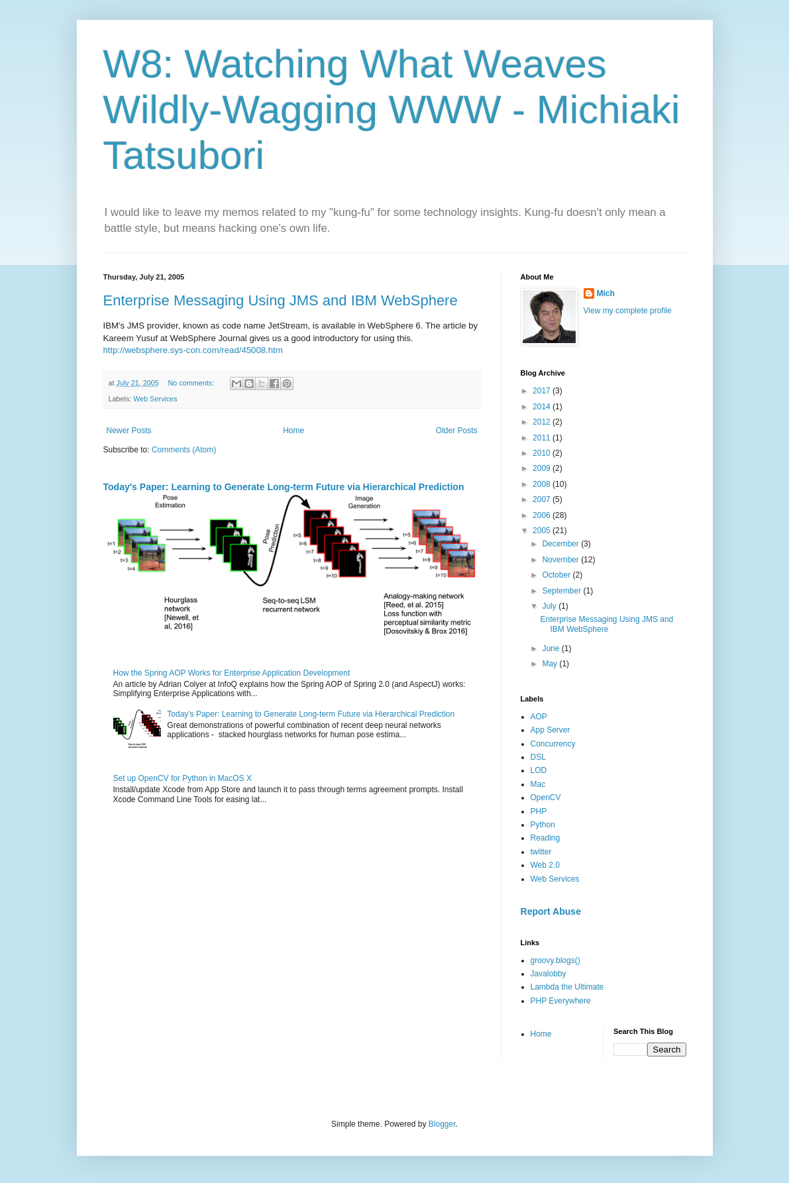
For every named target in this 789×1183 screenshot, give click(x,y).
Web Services (155, 399)
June (551, 648)
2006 (542, 515)
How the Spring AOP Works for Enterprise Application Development (231, 673)
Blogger (442, 1124)
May (550, 663)
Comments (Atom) (184, 449)
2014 (542, 406)
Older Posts (457, 430)
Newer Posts (129, 430)
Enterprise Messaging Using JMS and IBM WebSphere (280, 300)
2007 (542, 499)
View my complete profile (628, 310)
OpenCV (546, 797)
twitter (541, 851)
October (557, 575)
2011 (542, 437)
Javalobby (548, 973)
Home (293, 430)
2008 (542, 484)
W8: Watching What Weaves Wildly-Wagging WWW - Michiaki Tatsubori (391, 110)
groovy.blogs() (555, 960)
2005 (542, 530)
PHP (539, 811)
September (562, 590)
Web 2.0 (545, 865)
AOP (539, 716)
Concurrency (553, 743)
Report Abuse (551, 911)
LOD (539, 770)
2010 (542, 453)
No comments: (192, 383)
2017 (542, 390)
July (550, 606)
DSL (538, 757)
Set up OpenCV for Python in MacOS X (182, 778)
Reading (545, 838)
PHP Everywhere (561, 1000)
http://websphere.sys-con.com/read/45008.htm (193, 350)
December (561, 543)
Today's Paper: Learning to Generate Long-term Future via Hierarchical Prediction (283, 487)
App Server (550, 730)
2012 (542, 422)
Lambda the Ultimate (567, 987)
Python (543, 824)
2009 (542, 468)
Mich (606, 293)
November (561, 559)
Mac (538, 784)
